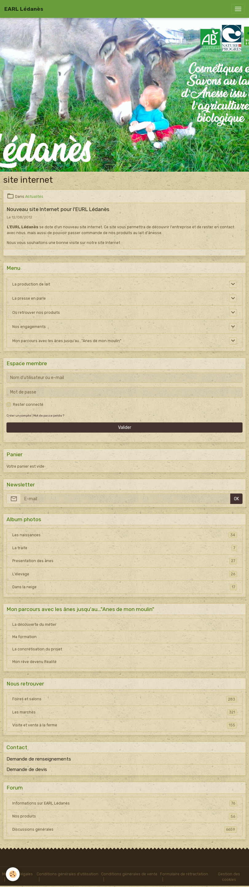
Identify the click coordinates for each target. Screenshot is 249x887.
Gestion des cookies (229, 877)
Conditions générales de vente (129, 874)
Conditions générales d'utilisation (67, 874)
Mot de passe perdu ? (48, 415)
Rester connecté (28, 404)
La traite (124, 548)
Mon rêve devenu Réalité (34, 662)
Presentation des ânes (124, 561)
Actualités (34, 196)
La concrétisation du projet (37, 649)
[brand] (23, 9)
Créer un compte (18, 415)
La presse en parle (29, 298)
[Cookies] (13, 874)
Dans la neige (124, 587)
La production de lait (31, 284)
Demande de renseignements (38, 759)
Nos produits (124, 816)
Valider (124, 427)
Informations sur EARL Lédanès (124, 803)
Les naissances (124, 535)
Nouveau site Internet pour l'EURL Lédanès (58, 209)
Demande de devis (26, 769)
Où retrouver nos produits (36, 312)
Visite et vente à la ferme (124, 725)
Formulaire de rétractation (184, 874)
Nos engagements (29, 327)
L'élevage (124, 574)
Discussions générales (124, 829)
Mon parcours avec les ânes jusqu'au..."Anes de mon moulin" (66, 341)
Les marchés (124, 712)
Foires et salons (124, 699)
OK (236, 498)
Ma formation (24, 637)
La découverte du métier (34, 624)
